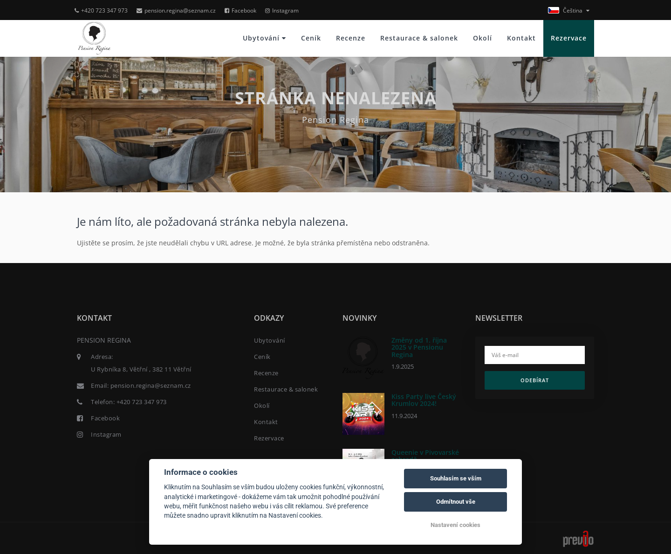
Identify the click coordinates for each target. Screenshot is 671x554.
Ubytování (264, 38)
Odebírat (534, 380)
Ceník (311, 38)
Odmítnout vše (455, 501)
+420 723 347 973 (101, 10)
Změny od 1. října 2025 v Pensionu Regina (419, 347)
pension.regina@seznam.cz (176, 10)
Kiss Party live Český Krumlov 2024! (423, 400)
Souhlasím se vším (455, 478)
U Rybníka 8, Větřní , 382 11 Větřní (141, 369)
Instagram (282, 10)
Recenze (350, 38)
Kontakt (521, 38)
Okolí (482, 38)
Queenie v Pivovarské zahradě (425, 456)
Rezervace (569, 38)
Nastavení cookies (455, 524)
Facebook (240, 10)
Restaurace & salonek (419, 38)
